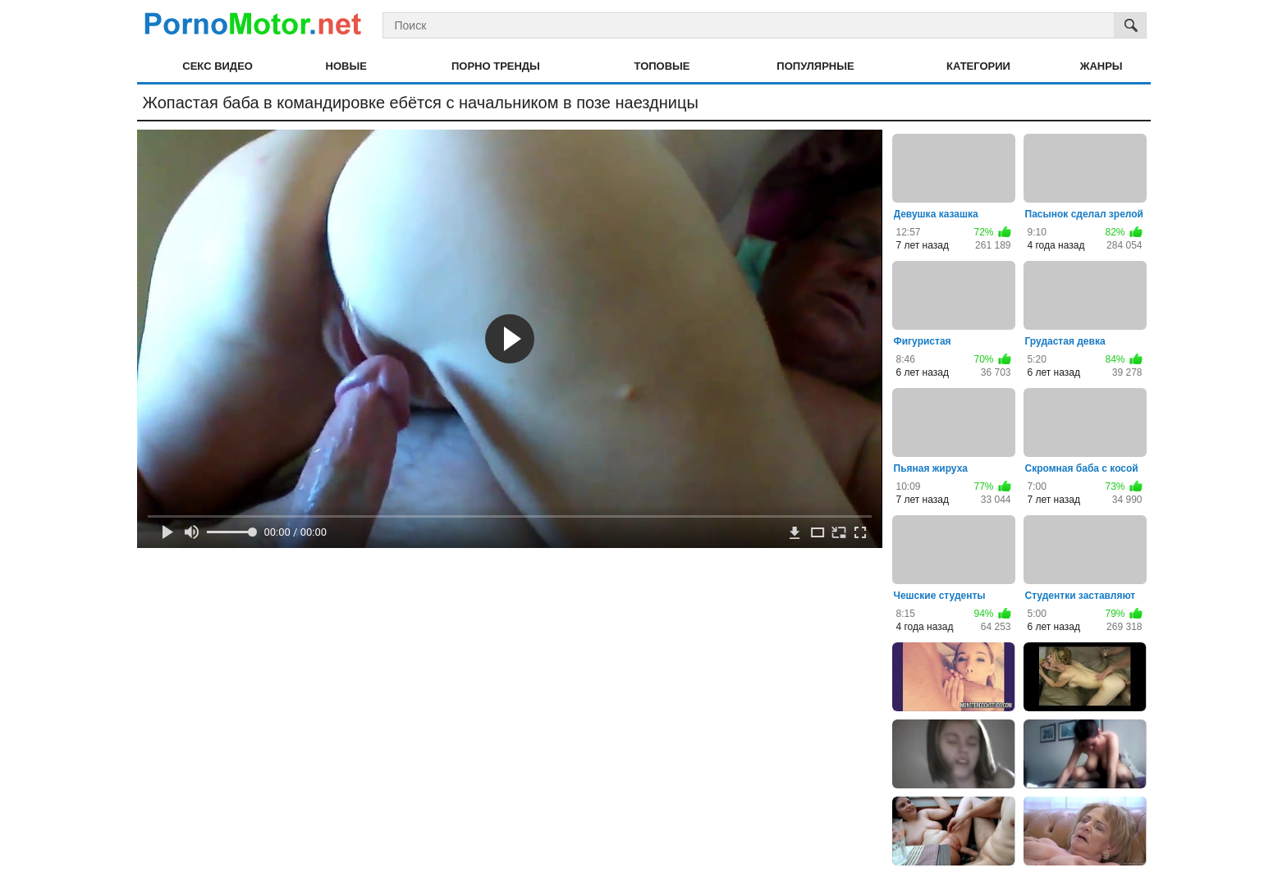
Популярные (815, 66)
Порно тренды (495, 66)
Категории (978, 66)
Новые (346, 66)
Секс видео (217, 66)
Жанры (1101, 66)
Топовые (662, 66)
